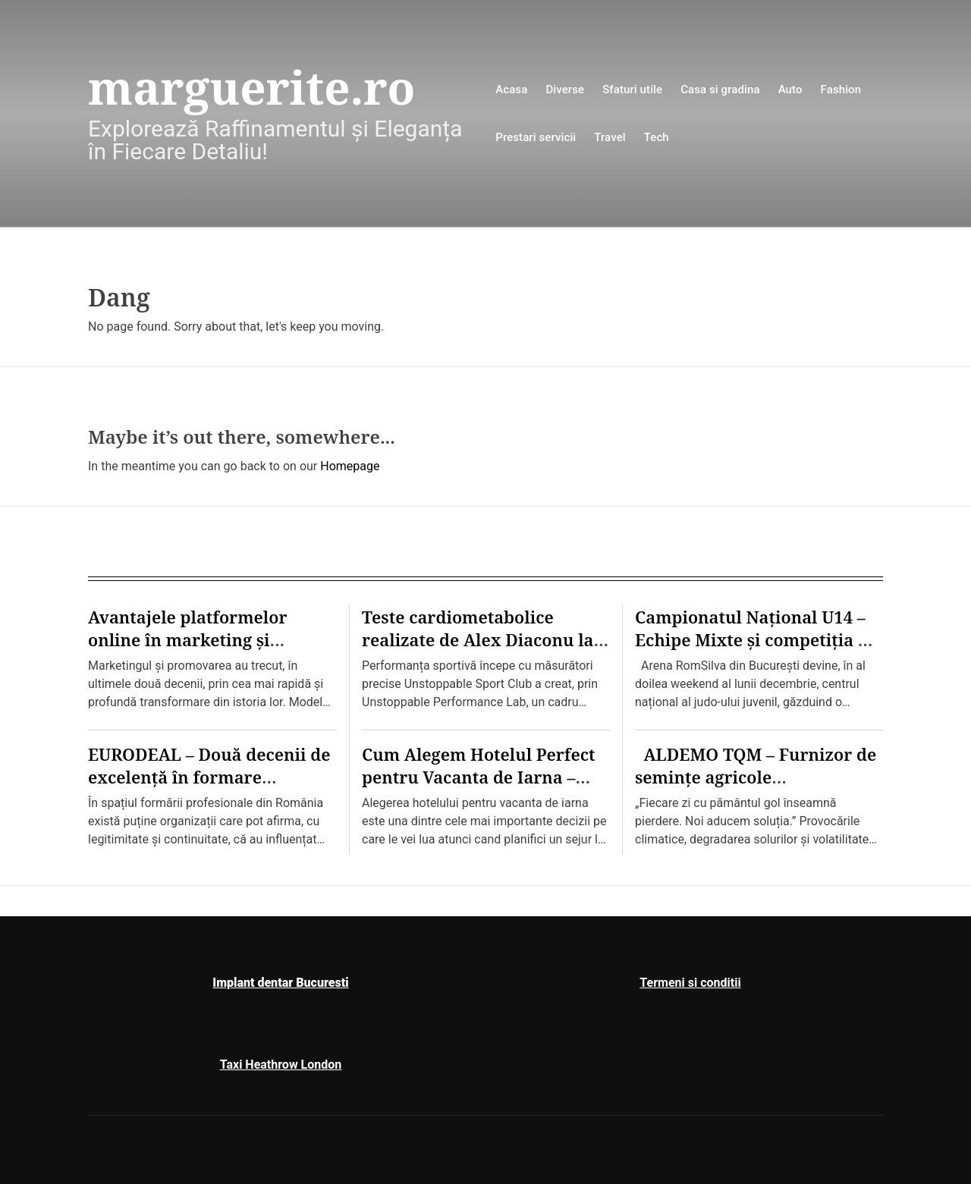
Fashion (841, 89)
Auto (790, 89)
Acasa (511, 89)
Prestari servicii (535, 137)
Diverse (564, 89)
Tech (656, 137)
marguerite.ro (251, 87)
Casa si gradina (720, 89)
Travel (609, 137)
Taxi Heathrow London (281, 1064)
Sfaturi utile (632, 89)
